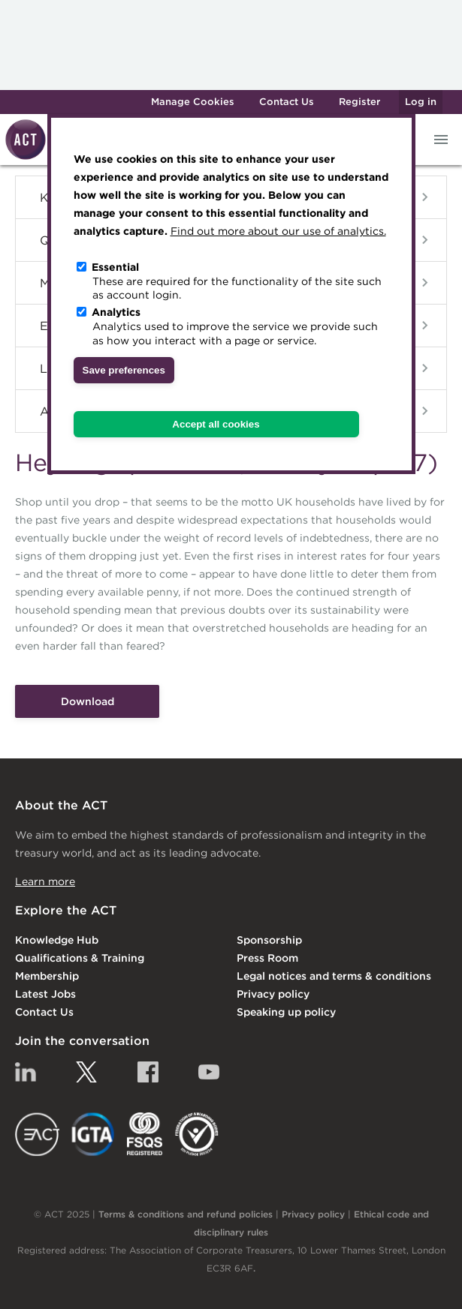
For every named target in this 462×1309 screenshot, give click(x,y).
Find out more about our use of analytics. (278, 231)
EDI (196, 1134)
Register (359, 101)
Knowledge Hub (56, 940)
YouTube (208, 1071)
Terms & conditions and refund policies (185, 1214)
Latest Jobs (45, 994)
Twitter (86, 1071)
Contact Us (286, 101)
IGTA (93, 1134)
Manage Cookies (192, 101)
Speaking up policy (286, 1012)
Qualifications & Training (79, 958)
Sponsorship (269, 940)
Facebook (148, 1071)
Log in (420, 101)
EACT (37, 1134)
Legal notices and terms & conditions (334, 976)
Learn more (45, 881)
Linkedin (25, 1071)
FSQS (144, 1134)
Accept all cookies (215, 424)
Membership (47, 976)
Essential (115, 267)
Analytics (116, 312)
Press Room (267, 958)
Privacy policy (273, 994)
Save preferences (124, 370)
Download (87, 701)
